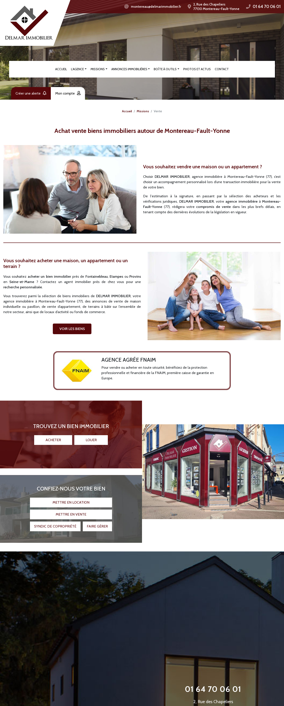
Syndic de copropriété (55, 524)
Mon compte (68, 93)
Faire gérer (97, 524)
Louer (91, 438)
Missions (98, 69)
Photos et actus (197, 69)
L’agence (77, 69)
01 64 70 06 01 (267, 6)
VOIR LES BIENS (72, 329)
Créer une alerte (31, 93)
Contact (222, 69)
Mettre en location (71, 500)
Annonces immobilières (129, 69)
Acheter (53, 438)
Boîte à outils (165, 69)
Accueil (61, 69)
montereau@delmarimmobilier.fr (156, 7)
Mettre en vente (71, 512)
